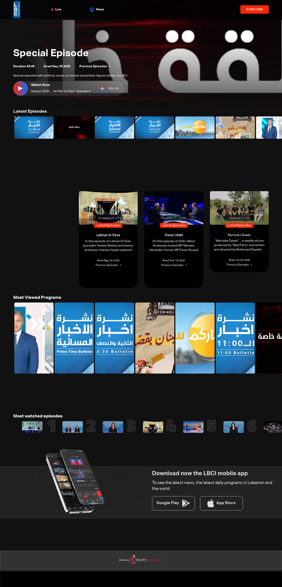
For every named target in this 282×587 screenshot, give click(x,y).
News (97, 9)
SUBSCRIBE (254, 9)
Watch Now (39, 85)
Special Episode (60, 52)
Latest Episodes (28, 111)
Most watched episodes (35, 415)
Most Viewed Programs (35, 297)
